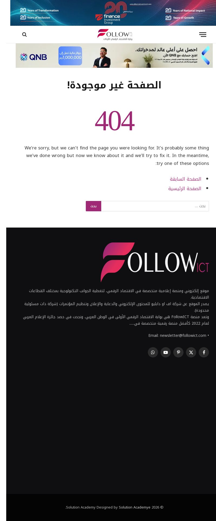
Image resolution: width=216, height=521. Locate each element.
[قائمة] (196, 34)
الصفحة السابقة (179, 179)
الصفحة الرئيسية (178, 188)
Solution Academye (128, 507)
